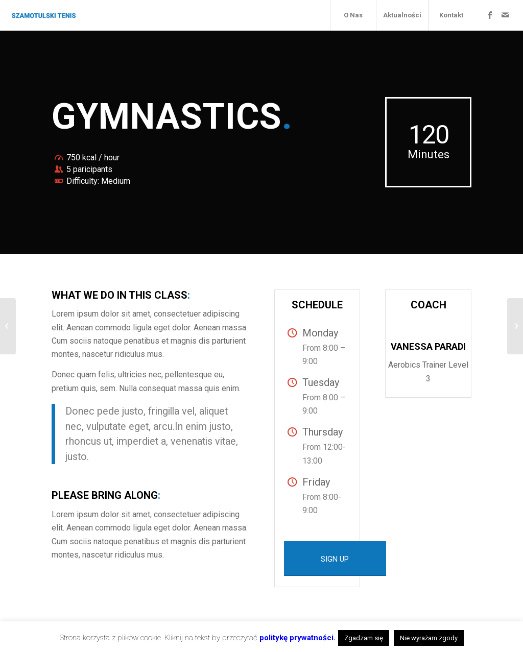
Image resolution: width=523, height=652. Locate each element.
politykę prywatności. (297, 637)
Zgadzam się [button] (363, 638)
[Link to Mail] (505, 14)
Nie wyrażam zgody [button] (429, 638)
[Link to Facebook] (489, 14)
